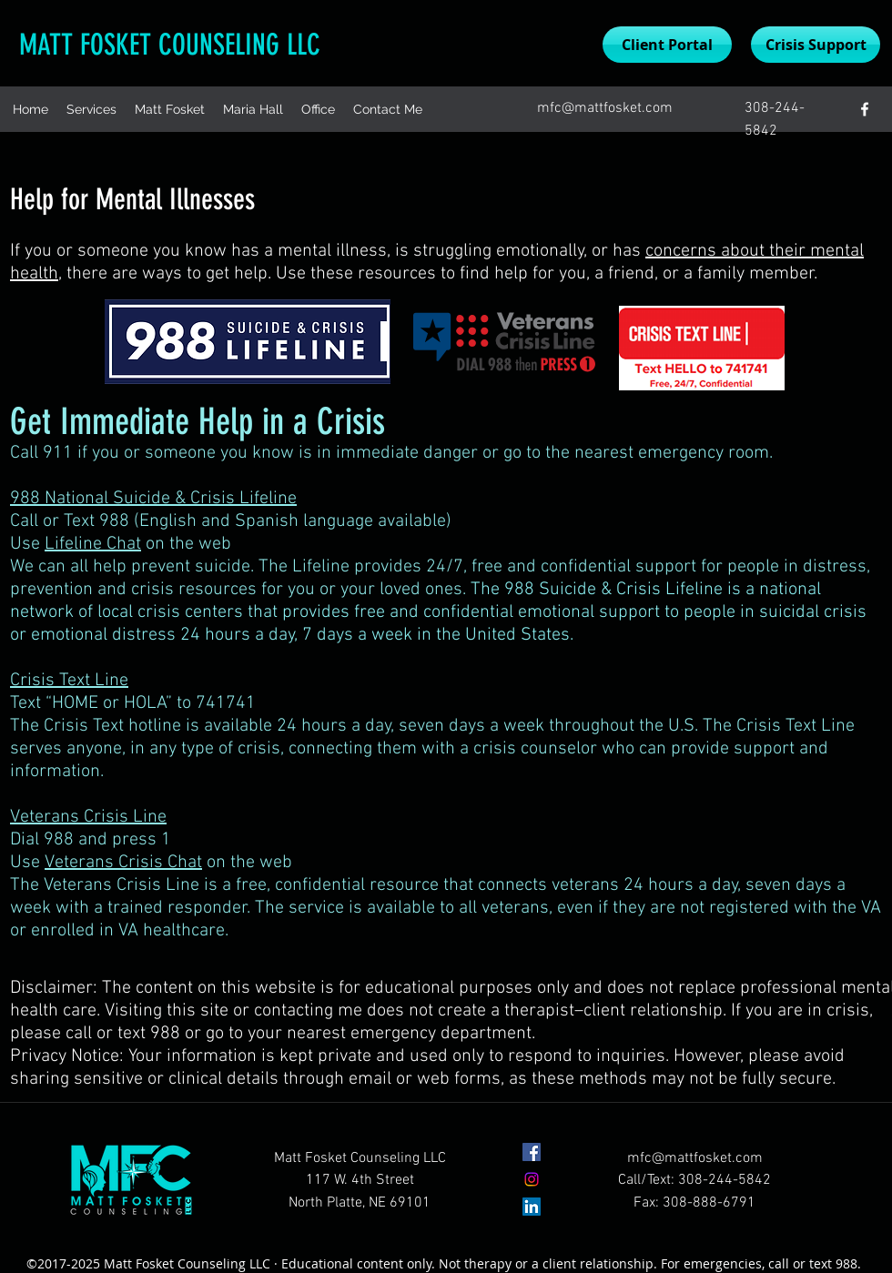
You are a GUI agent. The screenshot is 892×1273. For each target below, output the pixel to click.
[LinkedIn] (531, 1206)
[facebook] (865, 109)
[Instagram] (531, 1179)
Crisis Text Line (69, 681)
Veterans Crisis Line (88, 817)
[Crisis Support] (815, 44)
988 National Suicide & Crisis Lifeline (153, 499)
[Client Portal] (667, 44)
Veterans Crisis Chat (123, 863)
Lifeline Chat (93, 544)
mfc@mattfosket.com (605, 108)
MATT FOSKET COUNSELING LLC (169, 44)
